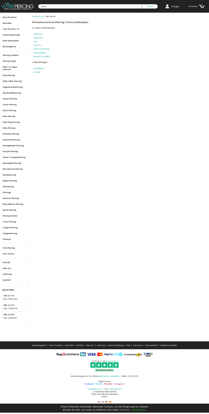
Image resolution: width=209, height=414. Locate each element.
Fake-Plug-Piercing (11, 122)
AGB (35, 41)
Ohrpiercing (8, 186)
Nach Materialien (11, 40)
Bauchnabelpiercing (12, 93)
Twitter (98, 384)
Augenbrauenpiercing (13, 87)
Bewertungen (111, 361)
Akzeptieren (139, 409)
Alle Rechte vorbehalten (109, 376)
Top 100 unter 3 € (11, 29)
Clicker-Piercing (10, 98)
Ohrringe (7, 192)
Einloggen (175, 6)
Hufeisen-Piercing (11, 134)
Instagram (119, 384)
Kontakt (6, 262)
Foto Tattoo (8, 253)
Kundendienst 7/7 (95, 389)
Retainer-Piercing (11, 198)
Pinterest (108, 384)
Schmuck (7, 239)
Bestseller (7, 23)
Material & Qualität (41, 56)
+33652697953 (114, 389)
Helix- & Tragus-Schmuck (10, 68)
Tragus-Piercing (10, 227)
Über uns (7, 268)
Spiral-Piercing (9, 210)
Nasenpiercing (9, 175)
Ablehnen (124, 409)
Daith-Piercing (9, 110)
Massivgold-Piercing (12, 163)
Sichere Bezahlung (41, 49)
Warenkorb (193, 6)
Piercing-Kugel (9, 61)
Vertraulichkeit (39, 52)
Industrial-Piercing (11, 139)
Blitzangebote (9, 46)
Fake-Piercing (9, 116)
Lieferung (7, 274)
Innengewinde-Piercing (13, 145)
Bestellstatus (39, 68)
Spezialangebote (39, 345)
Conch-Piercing (10, 104)
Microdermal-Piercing (13, 169)
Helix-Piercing (9, 128)
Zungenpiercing (10, 233)
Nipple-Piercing (10, 180)
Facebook (89, 384)
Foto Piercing (9, 248)
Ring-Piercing (9, 75)
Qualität (7, 280)
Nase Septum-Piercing (13, 204)
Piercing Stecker (10, 216)
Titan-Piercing (9, 221)
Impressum (38, 37)
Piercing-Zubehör (11, 55)
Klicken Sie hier (71, 409)
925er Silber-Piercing (12, 81)
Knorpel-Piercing (10, 151)
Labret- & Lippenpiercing (14, 157)
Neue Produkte (10, 17)
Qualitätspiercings (11, 35)
